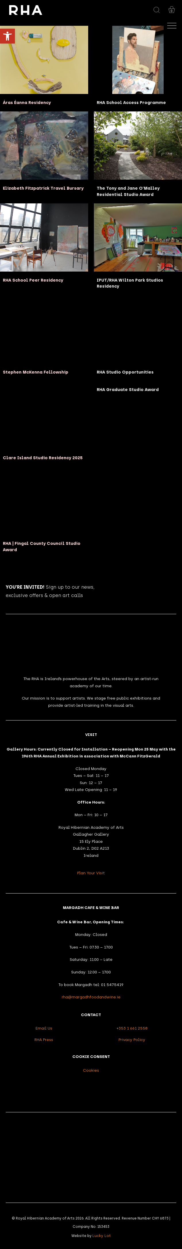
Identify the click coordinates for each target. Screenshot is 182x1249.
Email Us (44, 1028)
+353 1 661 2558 (132, 1028)
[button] (7, 36)
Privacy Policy (132, 1039)
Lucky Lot (101, 1235)
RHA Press (43, 1039)
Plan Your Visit (91, 873)
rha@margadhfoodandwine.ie (91, 997)
